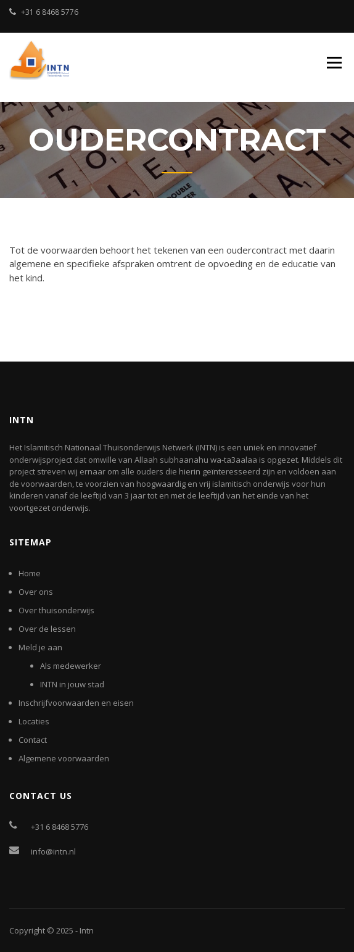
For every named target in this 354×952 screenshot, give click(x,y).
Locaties (34, 721)
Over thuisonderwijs (56, 610)
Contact (33, 739)
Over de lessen (47, 628)
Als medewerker (70, 665)
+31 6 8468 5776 (49, 12)
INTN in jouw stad (72, 684)
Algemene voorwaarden (64, 758)
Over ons (36, 591)
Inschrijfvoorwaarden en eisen (76, 702)
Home (30, 573)
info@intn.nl (53, 851)
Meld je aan (40, 647)
